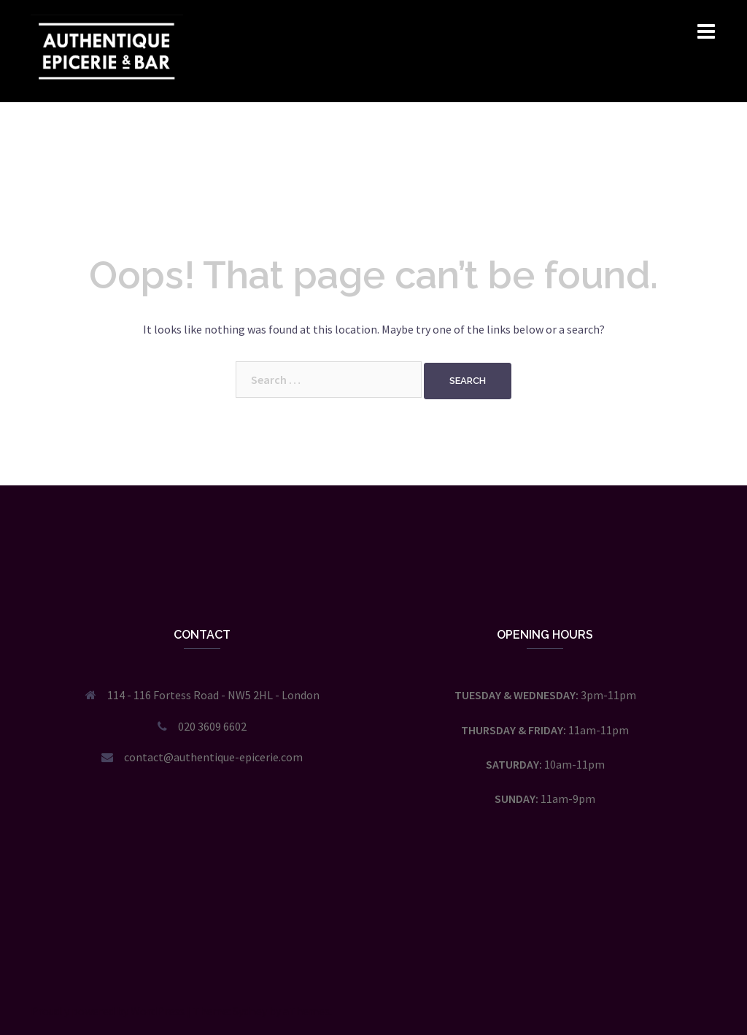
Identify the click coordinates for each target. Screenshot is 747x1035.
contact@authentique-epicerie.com (213, 757)
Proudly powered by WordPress (108, 1011)
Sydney (250, 1011)
